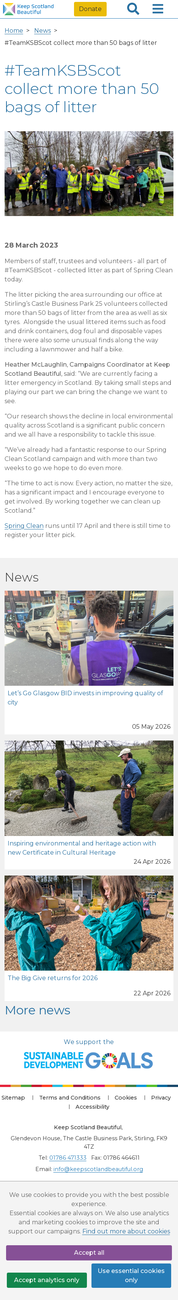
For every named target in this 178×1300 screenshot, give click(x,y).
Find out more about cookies (126, 1231)
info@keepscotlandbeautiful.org (98, 1169)
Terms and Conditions (70, 1097)
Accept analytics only (46, 1280)
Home (14, 30)
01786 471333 (68, 1157)
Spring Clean (24, 525)
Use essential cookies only (131, 1275)
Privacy (161, 1097)
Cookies (126, 1097)
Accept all (89, 1252)
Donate (90, 9)
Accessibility (92, 1106)
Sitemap (13, 1097)
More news (37, 1010)
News (42, 30)
